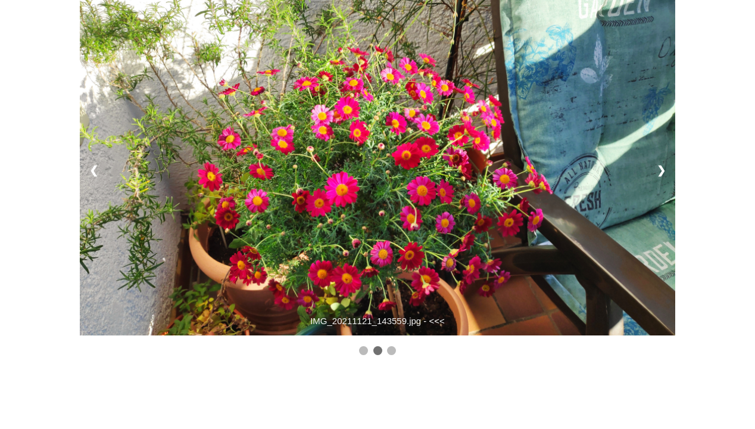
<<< (437, 321)
